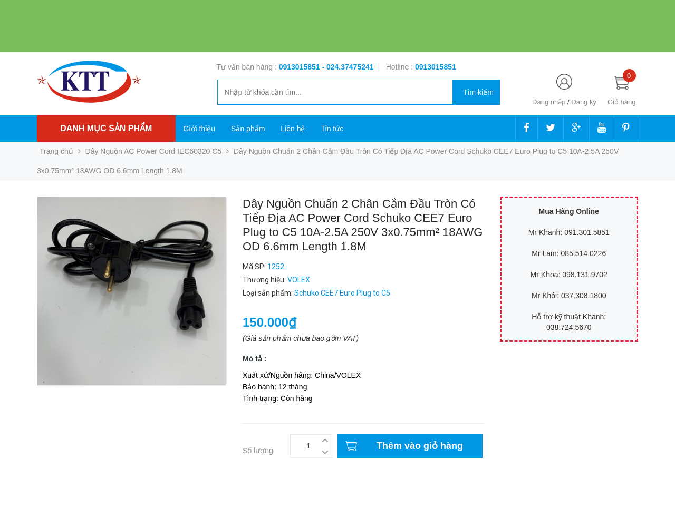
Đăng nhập (548, 102)
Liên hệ (293, 128)
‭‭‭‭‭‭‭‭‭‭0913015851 (435, 67)
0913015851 (300, 67)
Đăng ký (583, 102)
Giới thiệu (200, 128)
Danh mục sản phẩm (106, 128)
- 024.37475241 (347, 67)
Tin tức (332, 128)
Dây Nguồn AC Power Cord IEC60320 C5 (153, 151)
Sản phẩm (248, 128)
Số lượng (258, 450)
